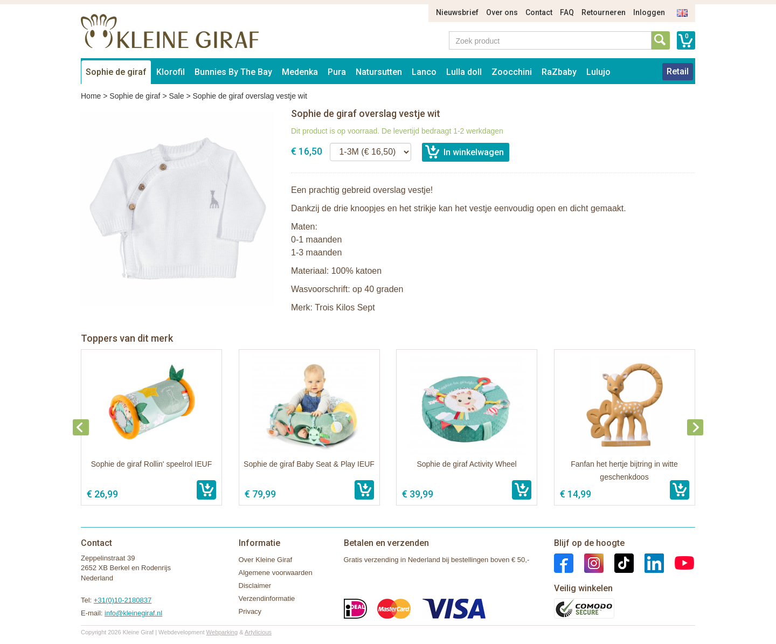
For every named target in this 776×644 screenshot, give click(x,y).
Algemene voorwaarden (276, 573)
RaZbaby (559, 72)
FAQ (567, 12)
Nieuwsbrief (457, 12)
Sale (176, 96)
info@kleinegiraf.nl (133, 613)
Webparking (222, 632)
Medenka (300, 72)
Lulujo (598, 72)
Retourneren (603, 12)
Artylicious (258, 632)
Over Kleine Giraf (266, 560)
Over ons (502, 12)
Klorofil (170, 72)
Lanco (424, 72)
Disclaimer (255, 585)
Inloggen (649, 12)
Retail (678, 71)
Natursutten (379, 72)
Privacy (250, 611)
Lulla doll (464, 72)
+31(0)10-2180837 (122, 600)
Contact (538, 12)
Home (91, 96)
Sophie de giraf (116, 72)
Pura (337, 72)
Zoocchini (511, 72)
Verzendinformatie (267, 598)
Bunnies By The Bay (233, 72)
